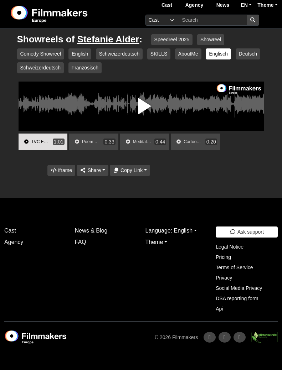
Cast (166, 5)
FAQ (80, 242)
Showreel (210, 39)
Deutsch (248, 54)
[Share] (92, 170)
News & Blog (91, 231)
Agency (194, 5)
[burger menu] (270, 20)
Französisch (85, 68)
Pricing (223, 257)
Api (219, 309)
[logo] (66, 14)
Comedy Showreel (40, 54)
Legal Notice (229, 247)
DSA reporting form (237, 298)
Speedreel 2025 (172, 39)
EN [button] (244, 5)
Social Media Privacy (239, 288)
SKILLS (158, 54)
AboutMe (188, 54)
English (80, 54)
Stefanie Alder (108, 39)
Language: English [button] (169, 231)
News (223, 5)
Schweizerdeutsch (119, 54)
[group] (43, 142)
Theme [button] (265, 5)
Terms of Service (234, 267)
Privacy (224, 278)
